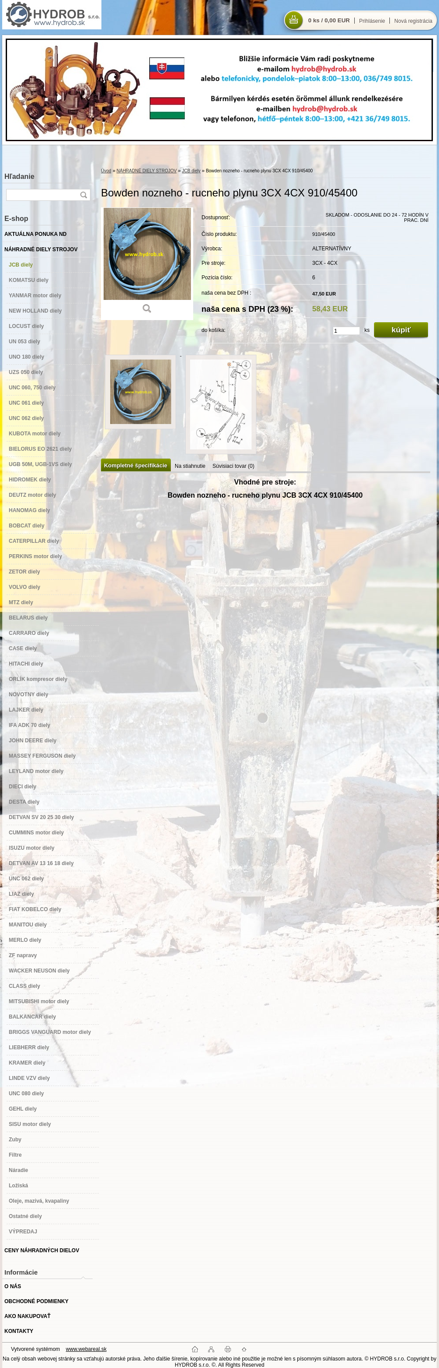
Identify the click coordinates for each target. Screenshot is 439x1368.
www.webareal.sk (86, 1349)
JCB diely (191, 170)
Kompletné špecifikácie (135, 465)
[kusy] (346, 331)
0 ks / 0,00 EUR (329, 20)
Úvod (106, 170)
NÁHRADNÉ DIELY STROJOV (146, 170)
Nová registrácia (413, 21)
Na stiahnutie (190, 466)
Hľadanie (19, 176)
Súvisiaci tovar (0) (233, 466)
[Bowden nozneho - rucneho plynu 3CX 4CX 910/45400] (147, 264)
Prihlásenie (372, 21)
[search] (83, 194)
